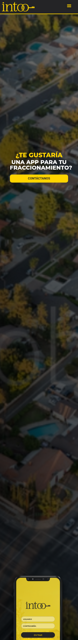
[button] (69, 5)
